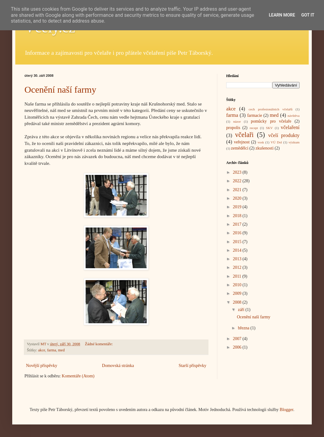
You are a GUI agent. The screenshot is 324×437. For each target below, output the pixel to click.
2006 (238, 347)
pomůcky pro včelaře (271, 121)
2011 (237, 276)
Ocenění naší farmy (60, 89)
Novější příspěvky (41, 365)
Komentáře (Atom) (78, 376)
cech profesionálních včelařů (270, 109)
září (241, 309)
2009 (238, 293)
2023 (238, 172)
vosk (261, 142)
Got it (307, 15)
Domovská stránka (118, 365)
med (61, 350)
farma (51, 350)
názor (237, 121)
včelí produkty (284, 135)
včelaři (244, 135)
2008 (238, 302)
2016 (238, 233)
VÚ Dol (276, 142)
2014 (238, 250)
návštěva (294, 115)
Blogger (286, 409)
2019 (238, 207)
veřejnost (241, 142)
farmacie (254, 115)
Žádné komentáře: (99, 344)
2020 (238, 198)
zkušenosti (265, 148)
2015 (238, 241)
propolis (233, 127)
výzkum (294, 142)
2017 (238, 224)
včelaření (290, 127)
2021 (238, 189)
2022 (238, 181)
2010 (238, 285)
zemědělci (240, 148)
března (244, 328)
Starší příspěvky (192, 365)
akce (41, 350)
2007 (238, 338)
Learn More (282, 15)
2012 (238, 267)
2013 (238, 259)
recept (254, 128)
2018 (238, 215)
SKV (269, 128)
